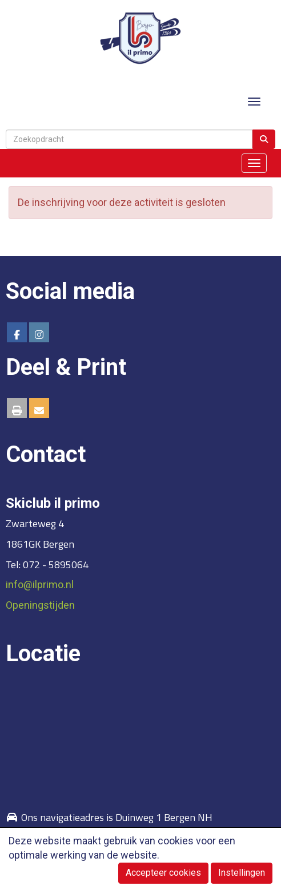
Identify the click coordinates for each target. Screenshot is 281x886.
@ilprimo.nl (40, 584)
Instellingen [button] (241, 872)
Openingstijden (40, 605)
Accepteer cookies (163, 872)
